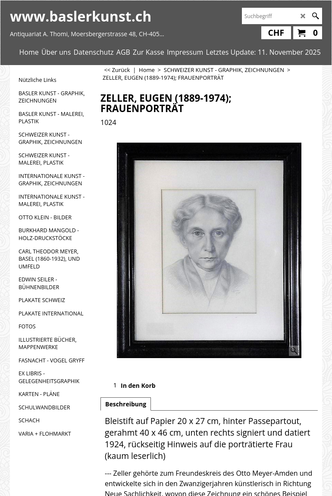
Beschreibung (125, 404)
